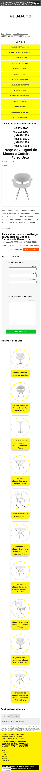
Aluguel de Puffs (20, 107)
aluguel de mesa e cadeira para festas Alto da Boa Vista (20, 660)
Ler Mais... (6, 228)
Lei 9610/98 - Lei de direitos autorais (25, 730)
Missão (4, 754)
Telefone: (23, 281)
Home (3, 750)
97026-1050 (32, 5)
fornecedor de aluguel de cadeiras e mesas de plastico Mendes (20, 588)
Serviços (20, 42)
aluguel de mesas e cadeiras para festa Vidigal (20, 624)
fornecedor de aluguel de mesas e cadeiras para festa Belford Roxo (20, 696)
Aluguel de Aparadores (20, 47)
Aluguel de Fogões (20, 69)
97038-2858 (30, 3)
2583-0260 (8, 3)
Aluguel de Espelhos (20, 63)
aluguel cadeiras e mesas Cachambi (20, 515)
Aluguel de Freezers (20, 79)
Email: (23, 274)
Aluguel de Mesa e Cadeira (20, 96)
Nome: (23, 268)
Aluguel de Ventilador (20, 112)
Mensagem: (22, 312)
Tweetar (5, 165)
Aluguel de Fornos (20, 74)
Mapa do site (6, 760)
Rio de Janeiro (15, 716)
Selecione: (6, 716)
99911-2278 (20, 5)
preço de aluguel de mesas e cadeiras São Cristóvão (20, 407)
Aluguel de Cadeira (20, 58)
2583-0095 (19, 3)
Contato (4, 758)
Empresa (4, 752)
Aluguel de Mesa (20, 90)
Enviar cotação (20, 331)
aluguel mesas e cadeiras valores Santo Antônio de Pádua (20, 444)
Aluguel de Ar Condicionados (20, 52)
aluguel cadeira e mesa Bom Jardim (20, 373)
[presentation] (20, 290)
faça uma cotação (31, 249)
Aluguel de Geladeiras (20, 85)
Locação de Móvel (20, 117)
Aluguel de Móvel (20, 101)
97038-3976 (8, 5)
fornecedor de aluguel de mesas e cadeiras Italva (20, 480)
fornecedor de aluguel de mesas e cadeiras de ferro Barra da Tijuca (20, 550)
